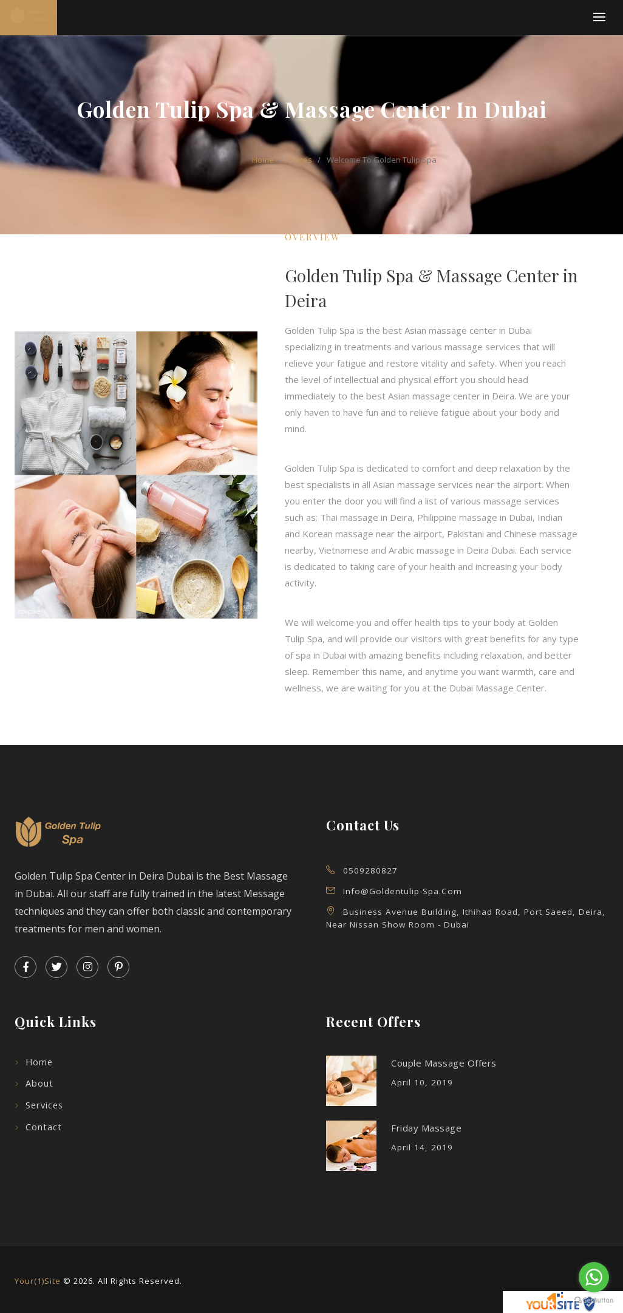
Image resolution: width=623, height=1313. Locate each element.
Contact (44, 1127)
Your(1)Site (38, 1280)
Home (39, 1062)
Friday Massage (426, 1128)
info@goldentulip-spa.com (402, 891)
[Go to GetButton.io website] (593, 1301)
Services (44, 1105)
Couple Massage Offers (444, 1063)
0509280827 (370, 870)
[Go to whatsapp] (594, 1277)
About (39, 1083)
